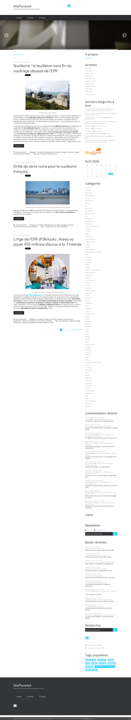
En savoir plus (88, 718)
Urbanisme (89, 393)
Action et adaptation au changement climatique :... (99, 435)
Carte (89, 515)
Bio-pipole (88, 219)
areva (24, 322)
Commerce (88, 237)
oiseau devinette (91, 670)
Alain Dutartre (90, 443)
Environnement (18, 154)
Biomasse (88, 224)
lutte (87, 663)
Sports (87, 375)
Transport (88, 385)
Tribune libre (89, 391)
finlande (39, 322)
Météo (87, 319)
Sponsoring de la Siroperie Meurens (97, 140)
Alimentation (89, 195)
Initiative (88, 293)
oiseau (110, 660)
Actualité (40, 152)
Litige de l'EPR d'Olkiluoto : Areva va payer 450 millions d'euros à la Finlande (47, 241)
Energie (76, 152)
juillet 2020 (88, 91)
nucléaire (43, 154)
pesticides (89, 667)
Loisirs (87, 311)
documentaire (90, 660)
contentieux (17, 322)
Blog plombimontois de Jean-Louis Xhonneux (99, 109)
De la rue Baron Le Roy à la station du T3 (98, 113)
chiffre (52, 322)
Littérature (88, 303)
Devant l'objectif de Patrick (96, 123)
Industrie (27, 227)
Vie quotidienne (90, 401)
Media (87, 316)
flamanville (50, 154)
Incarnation (97, 128)
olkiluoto (46, 322)
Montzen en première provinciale (96, 109)
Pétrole (87, 339)
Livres (87, 306)
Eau (86, 254)
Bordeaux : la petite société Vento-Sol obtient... (100, 615)
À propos (42, 18)
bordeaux (103, 663)
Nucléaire (34, 227)
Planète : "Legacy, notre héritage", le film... (99, 600)
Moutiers (88, 492)
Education (88, 262)
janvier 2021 (89, 76)
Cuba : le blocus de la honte (94, 134)
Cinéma (87, 231)
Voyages (88, 406)
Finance (87, 278)
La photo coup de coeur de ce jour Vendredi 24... (101, 122)
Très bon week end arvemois (94, 117)
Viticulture (88, 403)
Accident (88, 188)
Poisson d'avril (90, 344)
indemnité (73, 321)
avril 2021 (88, 68)
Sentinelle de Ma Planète (93, 362)
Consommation (90, 239)
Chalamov (88, 126)
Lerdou (87, 426)
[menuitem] (18, 17)
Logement (88, 308)
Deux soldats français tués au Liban (97, 136)
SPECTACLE (89, 370)
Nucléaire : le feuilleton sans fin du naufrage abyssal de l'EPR (42, 68)
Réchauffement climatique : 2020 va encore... (101, 454)
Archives (30, 18)
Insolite (87, 296)
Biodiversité (89, 221)
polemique (65, 321)
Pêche (87, 334)
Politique (27, 154)
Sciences (88, 360)
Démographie (89, 249)
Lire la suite (18, 146)
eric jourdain (89, 463)
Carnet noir (89, 131)
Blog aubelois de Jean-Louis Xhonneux (100, 141)
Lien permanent (19, 152)
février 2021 (89, 73)
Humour (88, 285)
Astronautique (90, 213)
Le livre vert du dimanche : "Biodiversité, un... (99, 464)
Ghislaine (88, 453)
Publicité (88, 352)
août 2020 (88, 89)
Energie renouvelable (92, 270)
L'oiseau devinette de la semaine (99, 444)
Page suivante (77, 330)
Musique (88, 321)
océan (87, 329)
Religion (88, 355)
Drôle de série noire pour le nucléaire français (44, 169)
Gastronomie (89, 280)
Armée (87, 203)
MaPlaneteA (22, 6)
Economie (70, 152)
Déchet (87, 247)
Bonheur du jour (100, 126)
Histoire (88, 283)
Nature (87, 324)
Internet (88, 298)
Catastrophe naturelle (92, 226)
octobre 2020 (89, 84)
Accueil (19, 18)
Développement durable (52, 152)
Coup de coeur (90, 242)
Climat (87, 234)
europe (94, 663)
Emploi (87, 265)
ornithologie (101, 660)
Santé (87, 357)
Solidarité (88, 368)
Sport (87, 373)
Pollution (88, 349)
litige (78, 321)
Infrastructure (33, 321)
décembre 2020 (90, 79)
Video (87, 398)
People (87, 337)
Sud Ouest (88, 378)
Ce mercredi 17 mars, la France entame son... (99, 562)
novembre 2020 (90, 81)
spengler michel (90, 472)
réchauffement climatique (104, 667)
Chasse (87, 229)
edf (56, 154)
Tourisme (88, 383)
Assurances (89, 211)
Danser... (88, 128)
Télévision (88, 380)
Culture (87, 244)
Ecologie (63, 152)
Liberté (108, 134)
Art (86, 206)
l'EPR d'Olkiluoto (34, 295)
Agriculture (89, 193)
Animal (87, 198)
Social (87, 365)
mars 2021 (88, 71)
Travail (87, 388)
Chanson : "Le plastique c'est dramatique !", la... (98, 483)
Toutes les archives (90, 94)
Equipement (17, 321)
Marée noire (89, 314)
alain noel (111, 663)
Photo (87, 342)
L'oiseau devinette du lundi (102, 419)
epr (38, 154)
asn (55, 227)
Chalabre (99, 131)
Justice (87, 301)
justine (87, 482)
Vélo (86, 396)
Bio (86, 216)
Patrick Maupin (90, 435)
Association (89, 208)
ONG (86, 332)
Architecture (89, 201)
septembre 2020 (90, 86)
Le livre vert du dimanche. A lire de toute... (101, 493)
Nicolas (87, 419)
